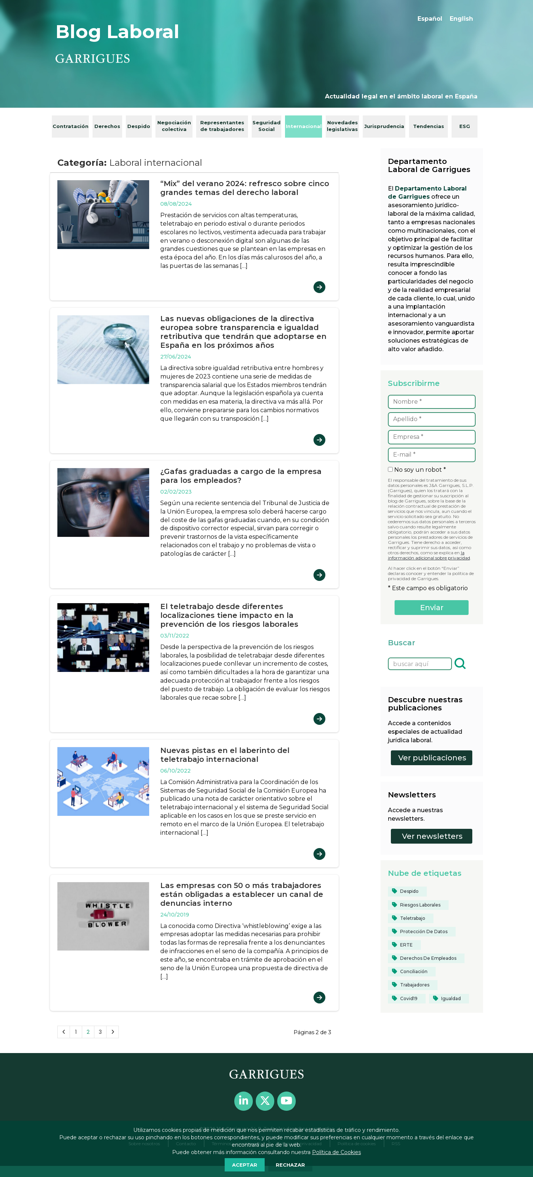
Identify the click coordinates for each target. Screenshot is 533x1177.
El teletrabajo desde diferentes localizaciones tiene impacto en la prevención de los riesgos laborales (229, 615)
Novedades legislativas (342, 126)
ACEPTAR (244, 1165)
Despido (138, 126)
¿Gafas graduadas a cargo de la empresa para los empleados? (241, 476)
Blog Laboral (118, 31)
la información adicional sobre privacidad (429, 555)
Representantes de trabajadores (222, 126)
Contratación (70, 126)
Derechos (107, 126)
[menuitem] (430, 19)
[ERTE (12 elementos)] (404, 945)
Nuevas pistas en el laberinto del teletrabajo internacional (224, 755)
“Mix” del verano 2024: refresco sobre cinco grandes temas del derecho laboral (244, 188)
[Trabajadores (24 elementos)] (413, 985)
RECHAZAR (290, 1165)
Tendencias (428, 126)
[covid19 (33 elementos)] (407, 998)
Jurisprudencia (384, 126)
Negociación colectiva (174, 126)
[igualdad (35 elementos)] (449, 998)
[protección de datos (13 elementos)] (422, 931)
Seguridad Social (266, 126)
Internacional (304, 126)
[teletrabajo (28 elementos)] (410, 918)
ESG (464, 126)
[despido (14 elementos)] (407, 891)
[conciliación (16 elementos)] (412, 971)
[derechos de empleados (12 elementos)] (426, 958)
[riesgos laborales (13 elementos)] (418, 905)
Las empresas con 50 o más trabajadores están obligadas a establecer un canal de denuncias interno (241, 894)
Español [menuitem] (430, 18)
